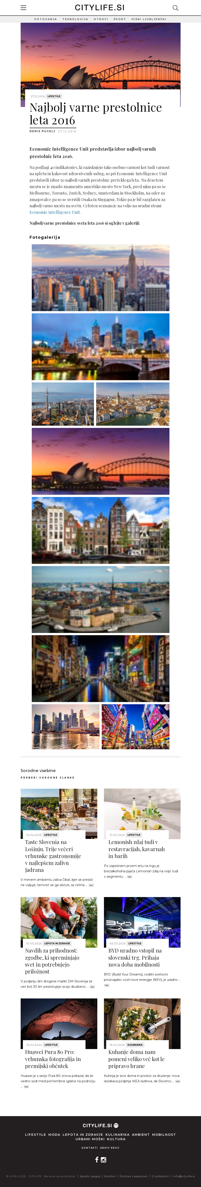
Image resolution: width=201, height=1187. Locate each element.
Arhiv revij (109, 1147)
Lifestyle (54, 96)
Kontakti (90, 1147)
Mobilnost (164, 1135)
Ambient (141, 1135)
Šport (120, 19)
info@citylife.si (184, 1176)
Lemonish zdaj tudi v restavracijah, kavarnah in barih (136, 848)
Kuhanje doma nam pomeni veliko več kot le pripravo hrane (136, 1058)
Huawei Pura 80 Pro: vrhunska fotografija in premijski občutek (53, 1058)
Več (91, 885)
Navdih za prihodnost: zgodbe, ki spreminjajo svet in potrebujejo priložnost (52, 961)
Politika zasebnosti (134, 1176)
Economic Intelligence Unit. (55, 212)
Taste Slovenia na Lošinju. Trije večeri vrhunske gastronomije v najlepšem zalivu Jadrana (53, 855)
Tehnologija (75, 19)
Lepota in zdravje (57, 943)
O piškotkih (160, 1176)
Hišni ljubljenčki (149, 19)
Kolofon (110, 1176)
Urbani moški (90, 1139)
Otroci (101, 19)
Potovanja (45, 19)
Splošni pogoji (90, 1176)
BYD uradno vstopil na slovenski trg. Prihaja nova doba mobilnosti (135, 957)
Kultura (116, 1139)
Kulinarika (135, 1044)
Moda (54, 1135)
